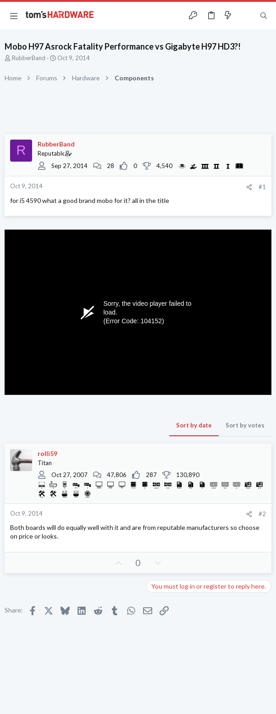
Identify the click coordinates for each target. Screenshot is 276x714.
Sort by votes (245, 425)
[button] (14, 15)
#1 (262, 187)
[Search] (263, 15)
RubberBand (28, 58)
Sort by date (194, 425)
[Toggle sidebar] (246, 16)
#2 (262, 513)
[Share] (249, 187)
